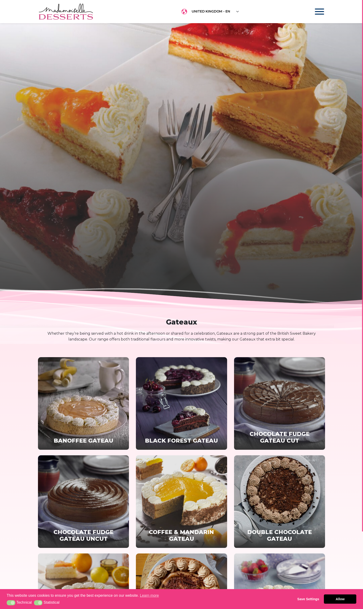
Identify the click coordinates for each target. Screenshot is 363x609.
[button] (11, 602)
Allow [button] (340, 599)
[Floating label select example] (215, 11)
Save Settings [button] (308, 599)
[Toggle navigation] (315, 11)
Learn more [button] (149, 595)
